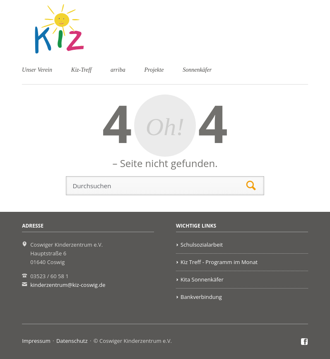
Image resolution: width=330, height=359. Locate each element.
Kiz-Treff (81, 70)
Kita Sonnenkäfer (202, 279)
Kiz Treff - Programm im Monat (219, 262)
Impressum (36, 340)
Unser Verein (37, 70)
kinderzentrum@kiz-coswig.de (67, 285)
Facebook (304, 342)
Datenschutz (72, 340)
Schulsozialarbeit (202, 244)
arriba (118, 70)
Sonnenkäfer (197, 70)
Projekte (154, 70)
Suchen (251, 186)
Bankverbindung (201, 297)
